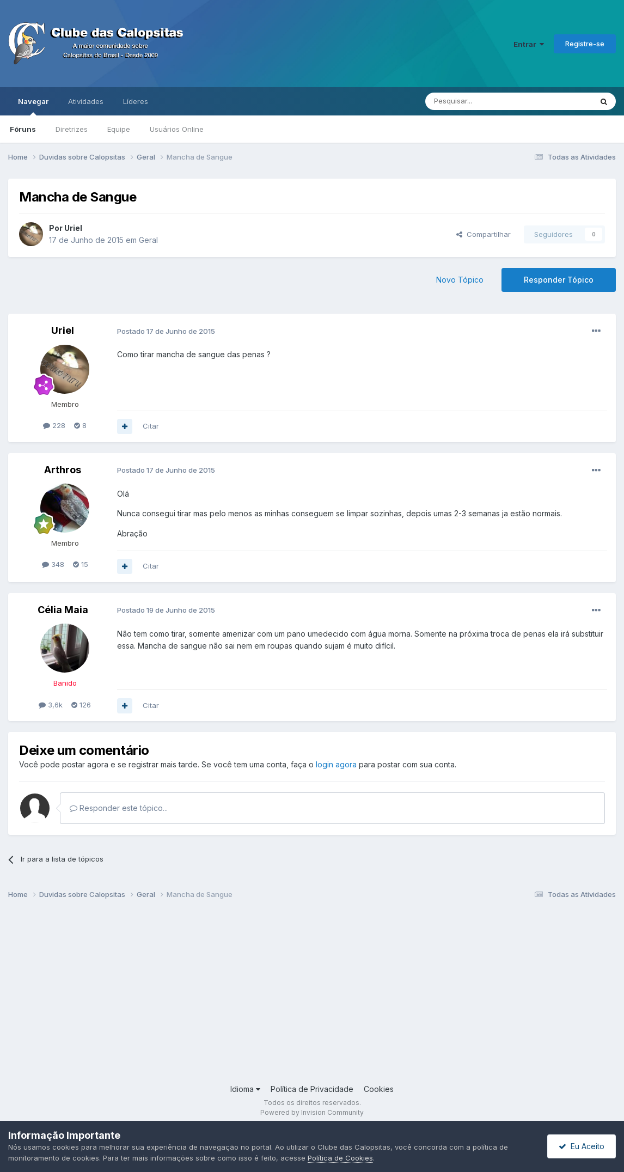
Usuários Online (177, 129)
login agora (336, 764)
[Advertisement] (312, 996)
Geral (148, 240)
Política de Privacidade (312, 1089)
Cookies (379, 1089)
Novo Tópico (460, 279)
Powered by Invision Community (312, 1112)
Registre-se (584, 43)
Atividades (85, 101)
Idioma (245, 1089)
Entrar (528, 44)
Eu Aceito (581, 1146)
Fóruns (23, 129)
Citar (151, 426)
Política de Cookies (340, 1157)
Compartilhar (483, 234)
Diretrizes (72, 129)
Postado (166, 331)
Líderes (135, 101)
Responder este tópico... (119, 808)
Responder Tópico (559, 279)
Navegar (33, 106)
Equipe (118, 129)
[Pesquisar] (478, 101)
